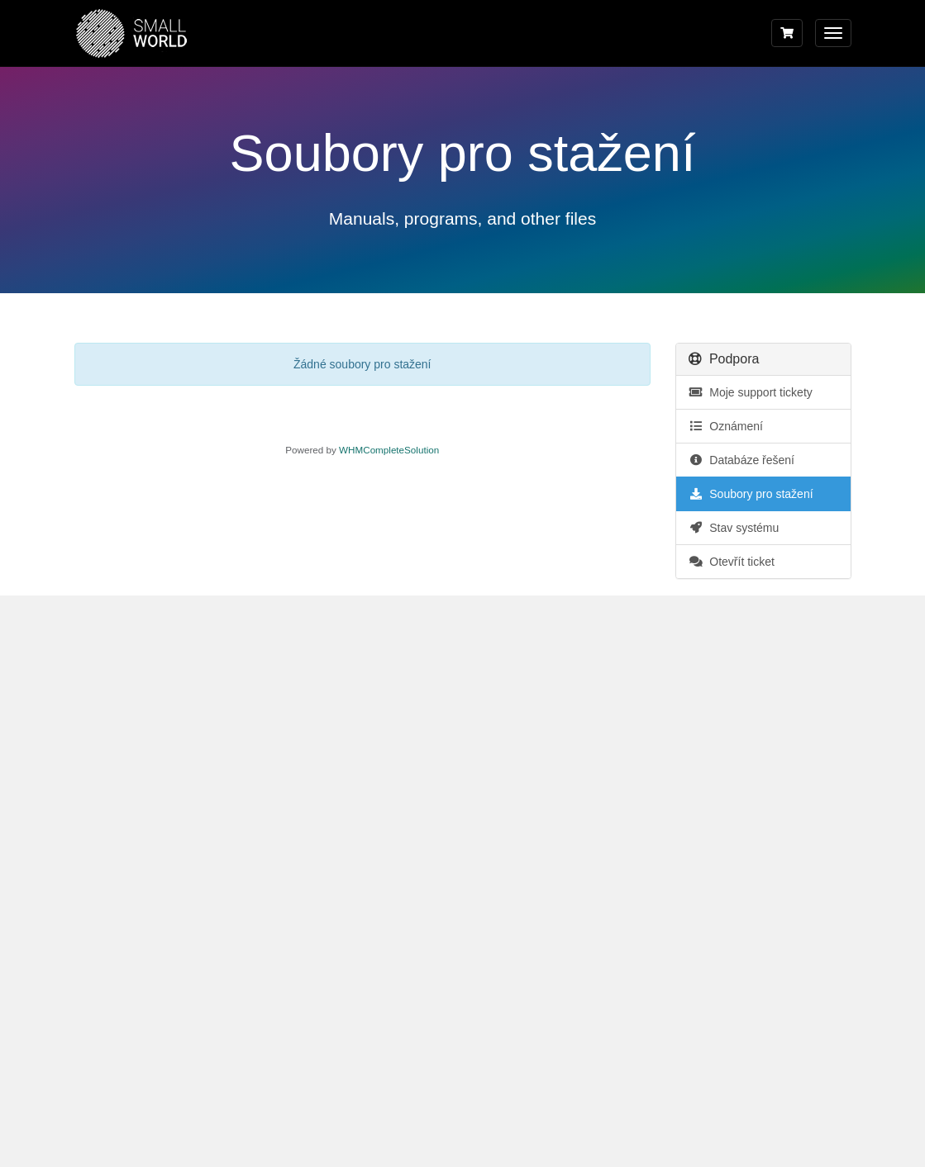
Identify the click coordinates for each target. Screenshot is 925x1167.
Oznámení (726, 426)
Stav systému (734, 527)
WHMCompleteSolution (389, 449)
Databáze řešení (741, 460)
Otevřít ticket (732, 561)
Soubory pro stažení (751, 493)
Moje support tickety (751, 392)
